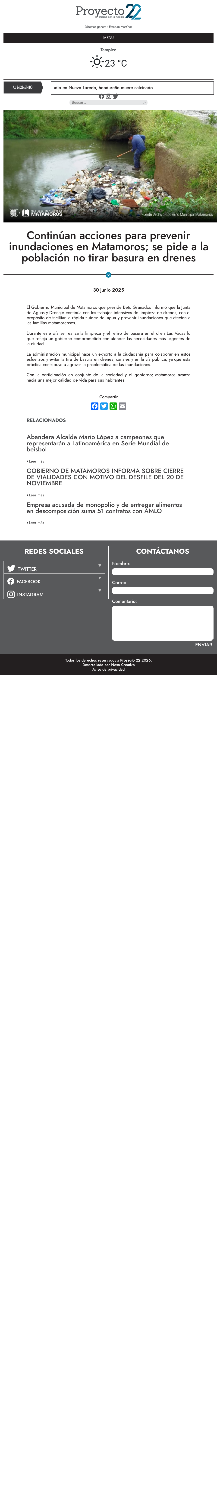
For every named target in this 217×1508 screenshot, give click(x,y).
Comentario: (124, 601)
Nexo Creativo (123, 664)
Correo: (120, 582)
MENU (108, 37)
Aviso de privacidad (108, 669)
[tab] (54, 567)
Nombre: (121, 563)
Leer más (36, 461)
